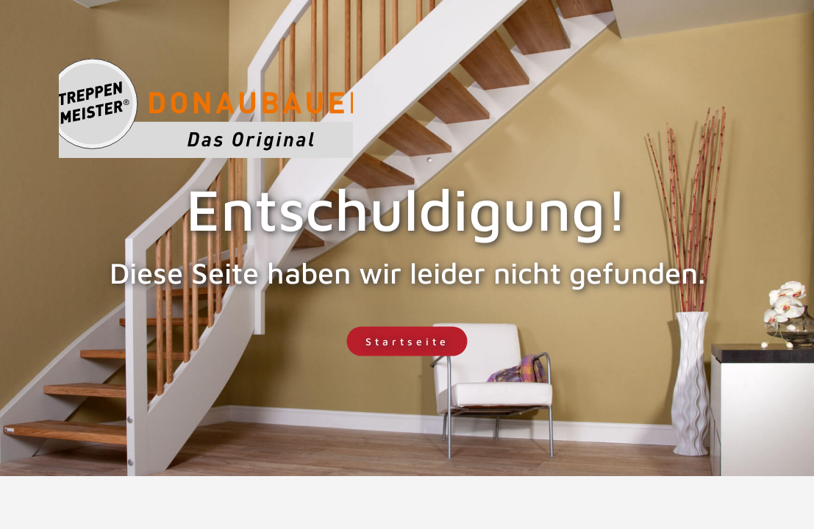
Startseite (407, 341)
